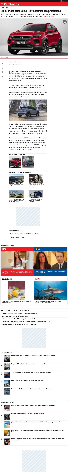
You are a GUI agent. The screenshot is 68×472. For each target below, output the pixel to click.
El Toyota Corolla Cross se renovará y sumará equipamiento (19, 271)
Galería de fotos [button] (49, 16)
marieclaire (42, 242)
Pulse (36, 230)
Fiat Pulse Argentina (45, 230)
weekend (59, 242)
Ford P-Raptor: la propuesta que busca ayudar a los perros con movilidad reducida (26, 280)
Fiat (15, 230)
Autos (53, 230)
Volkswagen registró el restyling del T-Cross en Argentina (19, 283)
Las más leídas (6, 311)
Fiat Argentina (29, 230)
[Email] (2, 82)
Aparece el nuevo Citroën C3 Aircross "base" (15, 274)
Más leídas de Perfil (9, 361)
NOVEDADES (4, 8)
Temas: (11, 230)
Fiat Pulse (21, 230)
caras (8, 242)
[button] (65, 22)
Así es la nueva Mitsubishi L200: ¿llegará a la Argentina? (18, 277)
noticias (25, 242)
